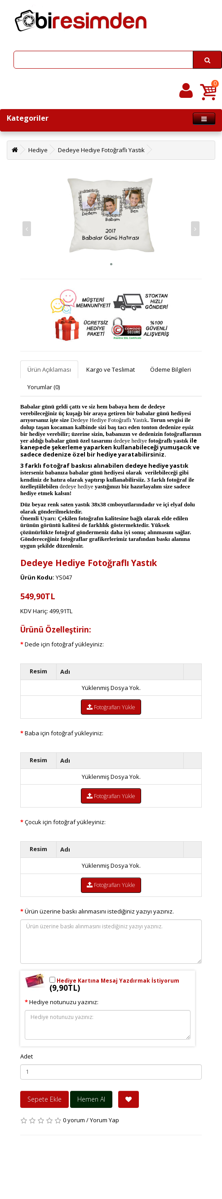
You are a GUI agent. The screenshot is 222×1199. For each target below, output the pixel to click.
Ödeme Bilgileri (170, 369)
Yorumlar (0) (43, 387)
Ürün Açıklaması (49, 369)
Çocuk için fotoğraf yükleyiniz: (65, 822)
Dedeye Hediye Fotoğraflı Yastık (101, 150)
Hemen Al (91, 1099)
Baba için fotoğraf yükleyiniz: (64, 733)
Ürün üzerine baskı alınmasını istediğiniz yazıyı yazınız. (99, 911)
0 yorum (74, 1120)
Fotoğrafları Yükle (111, 707)
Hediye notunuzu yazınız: (63, 1002)
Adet (26, 1056)
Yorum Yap (104, 1120)
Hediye (38, 150)
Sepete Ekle (44, 1099)
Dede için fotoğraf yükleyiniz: (64, 644)
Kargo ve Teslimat (110, 369)
